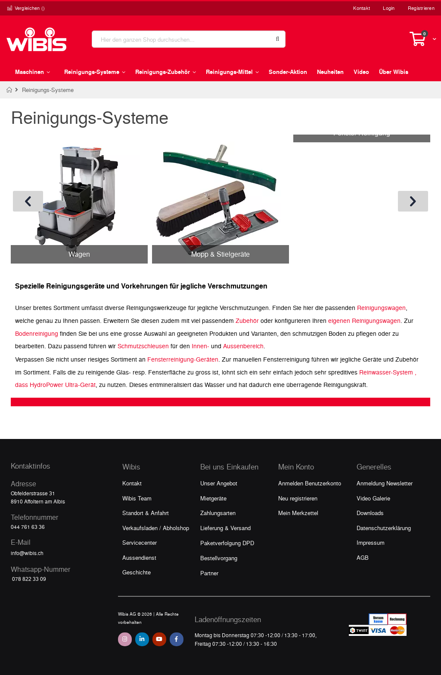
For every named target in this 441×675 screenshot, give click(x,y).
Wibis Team (137, 498)
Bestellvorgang (218, 558)
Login (388, 8)
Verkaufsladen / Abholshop (155, 528)
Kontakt (361, 8)
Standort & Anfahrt (145, 513)
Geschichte (136, 572)
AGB (363, 557)
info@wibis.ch (27, 553)
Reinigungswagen (381, 307)
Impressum (371, 542)
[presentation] (28, 201)
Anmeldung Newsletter (385, 483)
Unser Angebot (218, 483)
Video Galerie (373, 498)
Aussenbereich (243, 345)
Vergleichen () (25, 8)
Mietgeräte (213, 498)
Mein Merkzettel (298, 513)
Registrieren (421, 8)
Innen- (200, 345)
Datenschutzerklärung (384, 528)
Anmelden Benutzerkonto (309, 483)
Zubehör (247, 320)
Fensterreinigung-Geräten (182, 359)
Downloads (370, 513)
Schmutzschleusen (143, 345)
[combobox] (189, 39)
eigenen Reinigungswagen (364, 320)
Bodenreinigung (36, 333)
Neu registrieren (297, 498)
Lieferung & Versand (225, 528)
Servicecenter (139, 542)
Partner (209, 573)
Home (9, 89)
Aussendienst (139, 557)
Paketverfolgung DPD (227, 543)
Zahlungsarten (218, 513)
